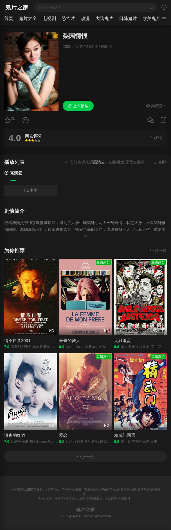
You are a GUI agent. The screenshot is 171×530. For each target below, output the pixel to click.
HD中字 (30, 190)
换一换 (158, 250)
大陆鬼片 (104, 18)
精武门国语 (124, 435)
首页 (8, 18)
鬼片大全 (28, 18)
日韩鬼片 (128, 18)
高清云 (13, 173)
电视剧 (49, 18)
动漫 (85, 18)
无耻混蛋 (122, 340)
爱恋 (63, 435)
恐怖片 (68, 18)
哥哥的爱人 (69, 340)
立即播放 (78, 106)
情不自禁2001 (17, 340)
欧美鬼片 (152, 18)
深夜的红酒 (14, 435)
